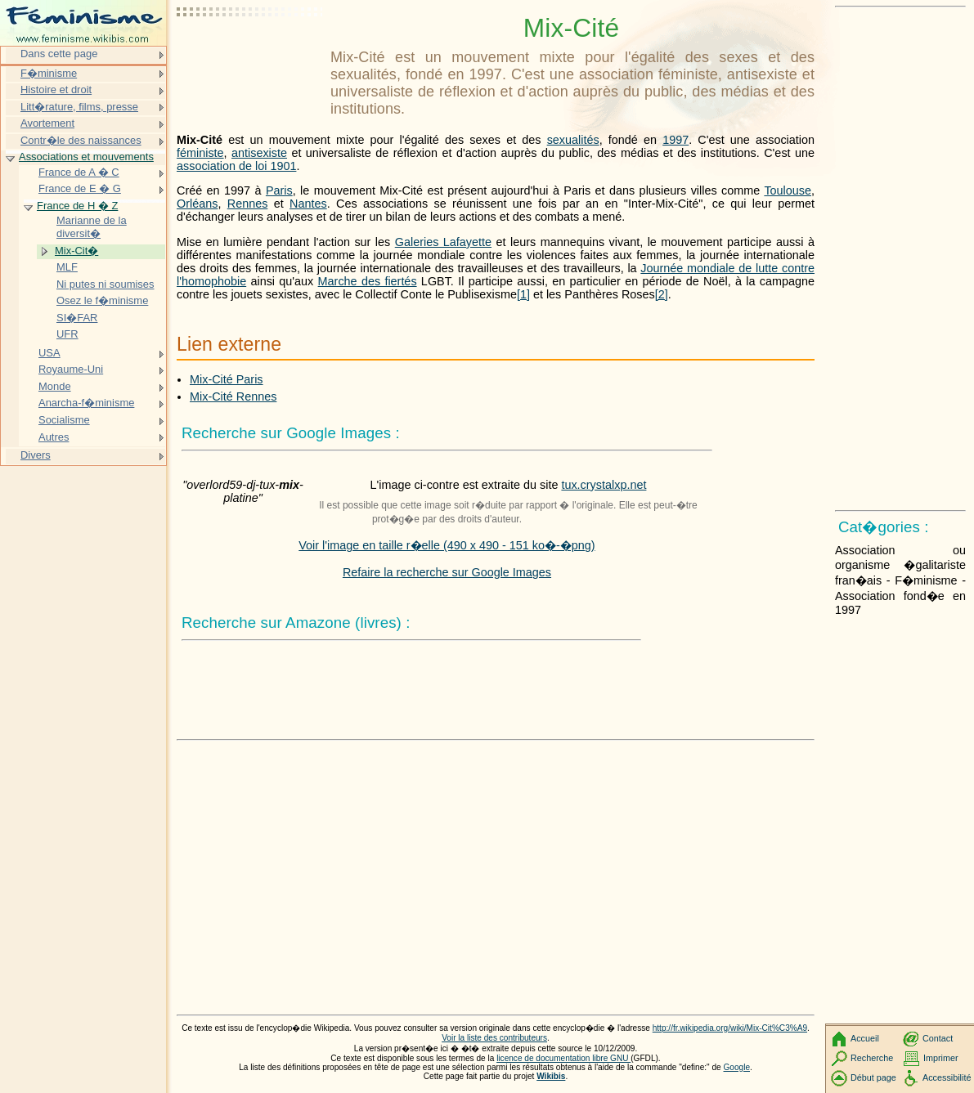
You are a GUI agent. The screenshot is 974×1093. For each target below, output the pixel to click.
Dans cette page (58, 53)
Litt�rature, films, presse (79, 107)
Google (737, 1067)
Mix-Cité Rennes (233, 396)
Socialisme (64, 420)
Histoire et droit (56, 89)
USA (49, 353)
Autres (53, 437)
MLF (67, 267)
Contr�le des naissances (80, 140)
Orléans (197, 203)
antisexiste (259, 152)
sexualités (573, 139)
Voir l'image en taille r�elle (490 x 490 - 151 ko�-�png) (446, 545)
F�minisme (48, 73)
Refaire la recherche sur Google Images (447, 572)
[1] (523, 294)
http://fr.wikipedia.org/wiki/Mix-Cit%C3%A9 (730, 1028)
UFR (67, 334)
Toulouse (787, 190)
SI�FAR (76, 317)
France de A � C (78, 172)
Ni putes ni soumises (105, 284)
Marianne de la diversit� (91, 227)
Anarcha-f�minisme (86, 402)
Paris (279, 190)
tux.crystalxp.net (603, 484)
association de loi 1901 (236, 165)
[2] (661, 294)
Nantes (308, 203)
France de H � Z (77, 205)
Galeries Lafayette (443, 242)
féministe (200, 152)
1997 (675, 139)
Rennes (247, 203)
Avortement (47, 123)
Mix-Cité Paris (226, 379)
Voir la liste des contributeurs (494, 1037)
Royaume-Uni (70, 369)
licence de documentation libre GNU (563, 1058)
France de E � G (79, 188)
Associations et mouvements (86, 156)
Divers (35, 455)
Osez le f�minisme (102, 300)
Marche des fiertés (367, 281)
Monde (54, 386)
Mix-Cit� (76, 250)
